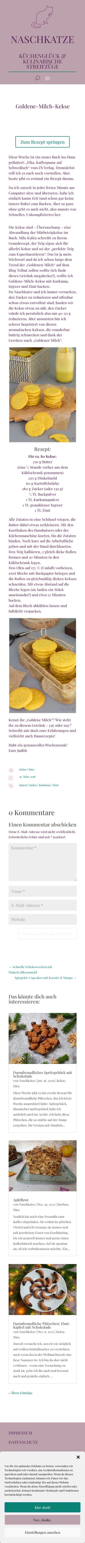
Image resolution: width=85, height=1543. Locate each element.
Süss (31, 769)
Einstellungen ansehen (42, 1532)
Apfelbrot (21, 1199)
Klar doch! (43, 1507)
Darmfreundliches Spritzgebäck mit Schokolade (42, 1074)
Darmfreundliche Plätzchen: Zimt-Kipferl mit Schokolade (41, 1325)
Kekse (23, 769)
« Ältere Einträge (20, 1393)
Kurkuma (45, 785)
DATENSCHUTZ (23, 1442)
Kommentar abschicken (47, 933)
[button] (78, 1457)
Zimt (55, 785)
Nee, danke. (42, 1520)
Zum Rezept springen (42, 142)
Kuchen (62, 1204)
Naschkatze (27, 1080)
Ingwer (23, 785)
